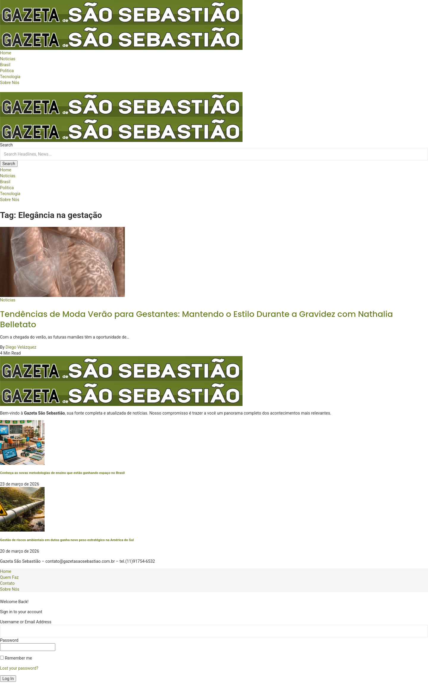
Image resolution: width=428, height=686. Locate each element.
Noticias (7, 300)
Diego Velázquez (21, 347)
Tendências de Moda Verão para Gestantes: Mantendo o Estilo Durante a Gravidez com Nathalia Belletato (196, 319)
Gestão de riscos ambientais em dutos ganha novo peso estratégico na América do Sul (67, 540)
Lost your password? (19, 668)
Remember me (16, 658)
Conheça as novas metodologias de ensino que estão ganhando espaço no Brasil (62, 473)
